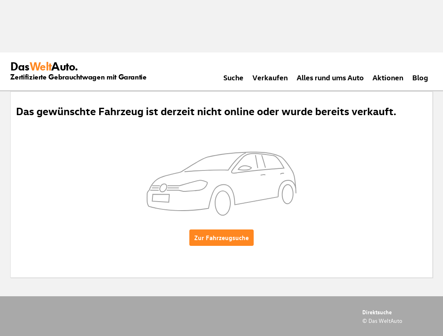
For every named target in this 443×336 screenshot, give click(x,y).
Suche (233, 77)
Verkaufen (270, 77)
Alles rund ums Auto (330, 77)
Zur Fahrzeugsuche (221, 238)
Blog (420, 77)
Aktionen (388, 77)
